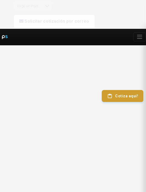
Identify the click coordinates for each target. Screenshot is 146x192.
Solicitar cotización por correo (54, 21)
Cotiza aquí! (122, 96)
